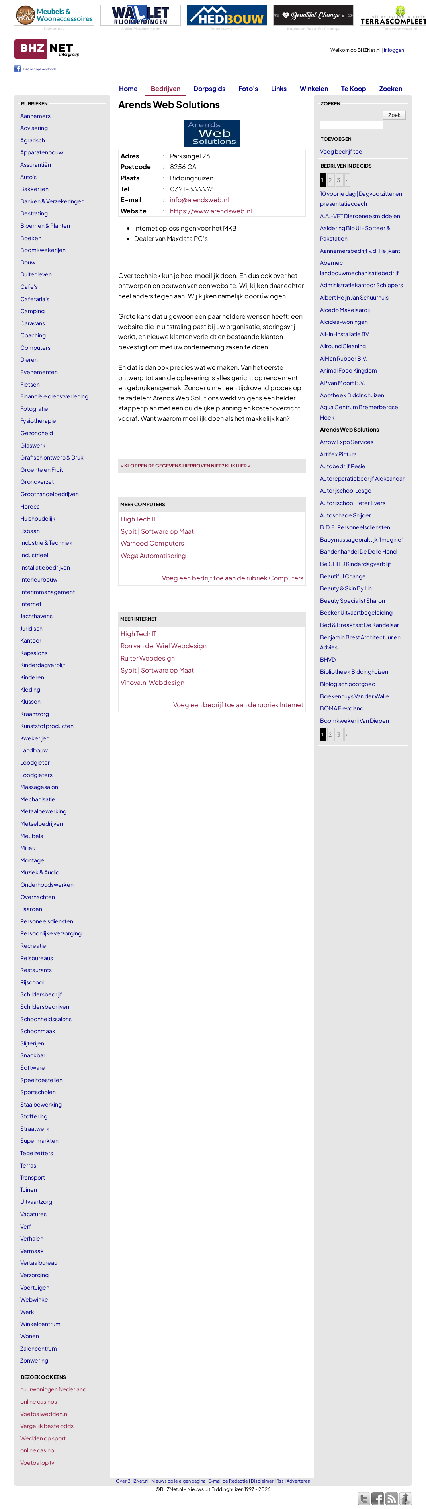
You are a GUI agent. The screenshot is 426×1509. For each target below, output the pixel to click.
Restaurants (36, 969)
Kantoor (30, 640)
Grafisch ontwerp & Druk (52, 457)
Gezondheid (36, 432)
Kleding (30, 689)
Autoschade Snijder (345, 515)
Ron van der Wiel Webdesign (164, 645)
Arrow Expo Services (346, 441)
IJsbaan (30, 530)
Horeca (30, 506)
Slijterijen (32, 1043)
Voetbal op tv (37, 1462)
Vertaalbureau (38, 1262)
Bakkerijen (34, 188)
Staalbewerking (41, 1104)
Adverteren (298, 1480)
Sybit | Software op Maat (157, 531)
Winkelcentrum (40, 1323)
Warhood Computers (152, 543)
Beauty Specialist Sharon (352, 600)
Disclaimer (262, 1480)
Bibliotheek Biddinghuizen (354, 671)
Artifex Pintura (338, 454)
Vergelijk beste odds (47, 1425)
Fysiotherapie (38, 420)
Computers (35, 347)
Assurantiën (35, 164)
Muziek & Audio (39, 872)
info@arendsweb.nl (199, 199)
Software (32, 1067)
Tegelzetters (36, 1152)
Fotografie (34, 408)
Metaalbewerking (43, 811)
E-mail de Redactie (228, 1480)
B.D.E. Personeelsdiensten (355, 527)
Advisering (34, 127)
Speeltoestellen (41, 1079)
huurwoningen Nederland (53, 1389)
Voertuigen (34, 1287)
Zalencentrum (38, 1348)
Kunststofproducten (47, 725)
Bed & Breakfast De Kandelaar (359, 624)
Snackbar (32, 1055)
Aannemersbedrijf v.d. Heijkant (360, 250)
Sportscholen (38, 1091)
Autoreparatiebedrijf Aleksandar (362, 478)
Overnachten (37, 896)
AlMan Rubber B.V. (343, 358)
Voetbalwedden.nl (44, 1413)
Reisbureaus (36, 957)
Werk (27, 1311)
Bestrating (34, 213)
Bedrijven (165, 88)
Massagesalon (39, 786)
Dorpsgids (209, 88)
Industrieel (34, 554)
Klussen (30, 701)
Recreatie (33, 945)
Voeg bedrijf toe (341, 151)
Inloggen (394, 50)
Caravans (32, 323)
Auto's (28, 176)
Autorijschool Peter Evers (352, 502)
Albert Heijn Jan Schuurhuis (354, 297)
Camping (32, 310)
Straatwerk (34, 1128)
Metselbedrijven (41, 823)
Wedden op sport (43, 1438)
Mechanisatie (37, 799)
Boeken (30, 237)
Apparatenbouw (41, 152)
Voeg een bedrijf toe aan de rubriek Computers (232, 578)
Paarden (31, 908)
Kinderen (32, 677)
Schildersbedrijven (44, 1006)
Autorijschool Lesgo (345, 490)
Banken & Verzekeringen (52, 201)
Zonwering (34, 1360)
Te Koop (353, 88)
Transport (32, 1177)
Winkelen (314, 88)
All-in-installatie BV (344, 333)
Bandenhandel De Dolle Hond (358, 551)
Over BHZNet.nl (132, 1480)
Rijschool (32, 982)
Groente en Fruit (41, 469)
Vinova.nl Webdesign (152, 682)
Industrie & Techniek (46, 542)
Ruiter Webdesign (148, 658)
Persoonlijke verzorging (51, 933)
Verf (25, 1226)
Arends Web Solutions (349, 429)
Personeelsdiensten (46, 921)
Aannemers (35, 115)
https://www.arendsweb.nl (211, 211)
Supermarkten (39, 1140)
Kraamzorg (34, 713)
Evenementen (39, 371)
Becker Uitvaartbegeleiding (356, 612)
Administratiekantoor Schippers (361, 284)
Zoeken (390, 88)
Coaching (33, 335)
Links (279, 88)
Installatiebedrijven (45, 567)
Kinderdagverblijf (43, 664)
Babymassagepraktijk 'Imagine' (361, 539)
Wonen (29, 1335)
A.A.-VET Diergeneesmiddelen (360, 215)
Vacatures (33, 1213)
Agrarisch (32, 140)
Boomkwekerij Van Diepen (354, 720)
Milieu (27, 847)
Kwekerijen (34, 738)
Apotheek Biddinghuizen (352, 394)
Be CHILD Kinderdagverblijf (355, 563)
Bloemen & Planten (45, 225)
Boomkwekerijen (43, 249)
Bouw (27, 262)
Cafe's (29, 286)
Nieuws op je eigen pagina (178, 1480)
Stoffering (33, 1116)
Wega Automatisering (153, 555)
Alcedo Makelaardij (345, 309)
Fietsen (30, 384)
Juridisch (31, 628)
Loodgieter (35, 762)
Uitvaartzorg (36, 1201)
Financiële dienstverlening (54, 396)
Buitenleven (36, 274)
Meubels (31, 835)
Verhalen (31, 1238)
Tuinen (28, 1189)
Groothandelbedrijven (49, 493)
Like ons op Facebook (39, 69)
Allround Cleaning (343, 345)
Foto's (248, 88)
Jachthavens (36, 615)
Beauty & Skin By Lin (346, 588)
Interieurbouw (38, 579)
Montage (32, 860)
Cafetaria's (34, 298)
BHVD (328, 659)
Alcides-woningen (344, 321)
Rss (280, 1480)
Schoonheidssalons (46, 1018)
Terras (28, 1165)
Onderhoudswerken (47, 884)
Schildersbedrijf (41, 994)
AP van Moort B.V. (342, 382)
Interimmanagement (47, 591)
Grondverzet (37, 481)
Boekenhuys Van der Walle (354, 696)
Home (128, 88)
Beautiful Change (343, 576)
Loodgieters (36, 774)
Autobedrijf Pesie (342, 465)
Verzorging (34, 1274)
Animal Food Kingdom (348, 370)
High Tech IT (138, 519)
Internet (30, 603)
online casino (37, 1450)
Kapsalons (33, 652)
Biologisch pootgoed (347, 683)
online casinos (38, 1401)
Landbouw (34, 750)
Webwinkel (34, 1299)
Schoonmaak (37, 1030)
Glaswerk (32, 445)
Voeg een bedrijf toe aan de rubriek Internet (238, 704)
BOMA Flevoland (341, 708)
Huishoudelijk (37, 518)
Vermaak (32, 1250)
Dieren (29, 359)
